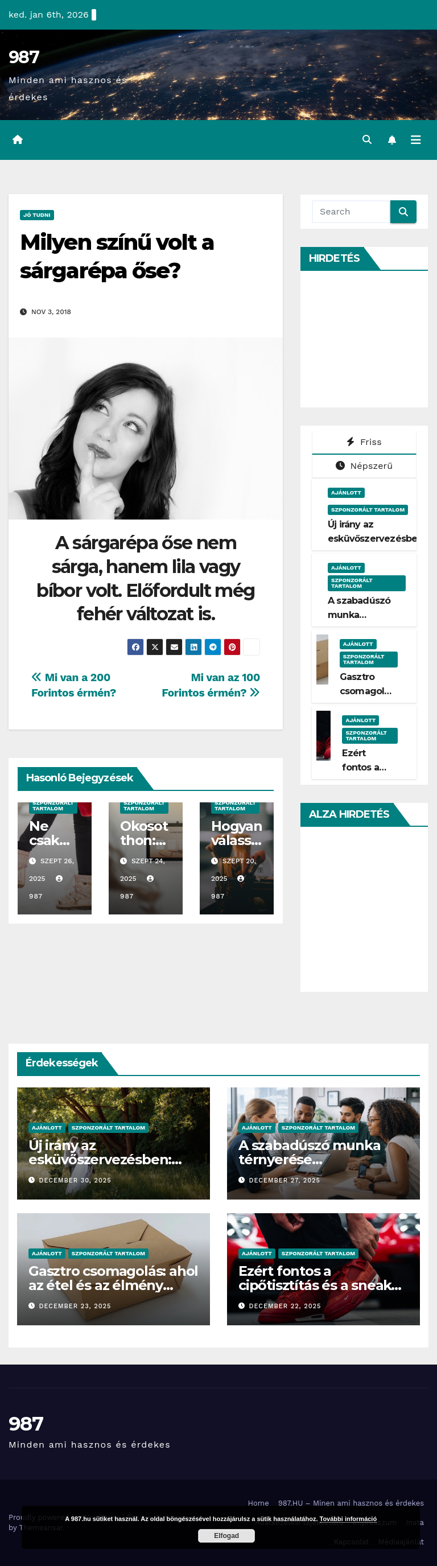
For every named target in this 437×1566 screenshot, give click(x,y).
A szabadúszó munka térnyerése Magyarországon (309, 1159)
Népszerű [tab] (364, 465)
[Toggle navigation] (415, 140)
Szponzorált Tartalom (53, 805)
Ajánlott (346, 492)
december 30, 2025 (75, 1180)
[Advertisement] (374, 339)
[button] (367, 139)
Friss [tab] (364, 441)
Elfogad (226, 1536)
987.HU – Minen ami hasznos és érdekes (351, 1503)
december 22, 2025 (285, 1306)
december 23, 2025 (75, 1306)
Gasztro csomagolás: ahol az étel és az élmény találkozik (113, 1285)
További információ (348, 1518)
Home (258, 1503)
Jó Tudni (37, 215)
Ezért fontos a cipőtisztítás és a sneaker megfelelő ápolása (321, 1285)
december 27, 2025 (284, 1180)
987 (24, 57)
